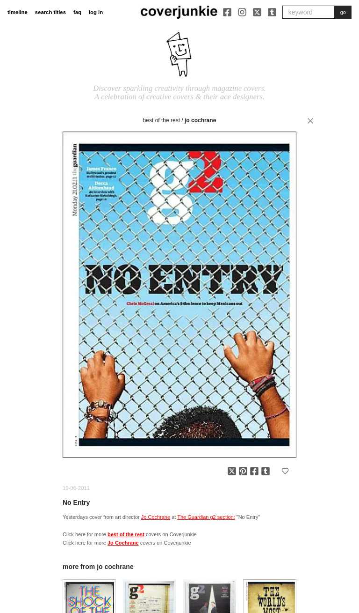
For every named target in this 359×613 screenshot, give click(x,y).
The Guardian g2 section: (206, 517)
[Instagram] (242, 12)
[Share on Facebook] (254, 471)
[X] (257, 12)
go (343, 12)
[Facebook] (227, 12)
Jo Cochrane (200, 120)
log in (96, 12)
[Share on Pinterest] (243, 471)
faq (77, 12)
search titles (50, 12)
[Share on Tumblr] (265, 471)
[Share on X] (232, 471)
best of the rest (161, 120)
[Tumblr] (272, 12)
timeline (17, 12)
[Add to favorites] (285, 471)
